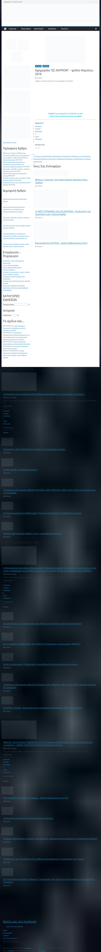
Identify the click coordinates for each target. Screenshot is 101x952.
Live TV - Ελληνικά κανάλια (10, 265)
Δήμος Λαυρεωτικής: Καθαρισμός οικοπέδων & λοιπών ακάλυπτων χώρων (40, 664)
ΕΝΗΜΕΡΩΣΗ (52, 29)
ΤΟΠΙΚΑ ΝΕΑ (12, 29)
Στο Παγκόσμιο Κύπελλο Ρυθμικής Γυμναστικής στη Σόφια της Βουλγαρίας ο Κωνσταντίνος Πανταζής (49, 880)
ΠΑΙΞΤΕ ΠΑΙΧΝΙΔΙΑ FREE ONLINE (12, 267)
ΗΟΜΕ (5, 930)
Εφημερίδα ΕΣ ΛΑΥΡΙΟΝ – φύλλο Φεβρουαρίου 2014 (61, 242)
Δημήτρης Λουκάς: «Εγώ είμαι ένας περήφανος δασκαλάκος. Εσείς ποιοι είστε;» (43, 707)
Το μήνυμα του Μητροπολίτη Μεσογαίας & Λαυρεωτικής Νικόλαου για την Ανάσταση (65, 155)
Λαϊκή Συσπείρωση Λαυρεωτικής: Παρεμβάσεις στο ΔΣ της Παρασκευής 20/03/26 (14, 328)
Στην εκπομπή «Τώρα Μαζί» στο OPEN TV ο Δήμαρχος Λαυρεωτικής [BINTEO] (41, 643)
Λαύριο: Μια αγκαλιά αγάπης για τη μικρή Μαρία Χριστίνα (32, 533)
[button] (17, 28)
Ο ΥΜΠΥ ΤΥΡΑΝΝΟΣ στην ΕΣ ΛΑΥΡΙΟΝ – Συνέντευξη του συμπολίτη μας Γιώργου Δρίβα (63, 212)
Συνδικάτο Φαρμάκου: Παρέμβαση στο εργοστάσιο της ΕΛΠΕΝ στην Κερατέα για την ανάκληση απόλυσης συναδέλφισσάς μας (16, 236)
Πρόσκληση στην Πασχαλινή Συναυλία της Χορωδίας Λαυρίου (34, 449)
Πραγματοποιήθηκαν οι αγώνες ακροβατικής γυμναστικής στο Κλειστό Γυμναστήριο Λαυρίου (50, 838)
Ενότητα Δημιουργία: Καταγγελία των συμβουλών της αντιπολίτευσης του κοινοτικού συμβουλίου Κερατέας (14, 164)
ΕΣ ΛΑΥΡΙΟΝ (38, 66)
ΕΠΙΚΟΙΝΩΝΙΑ (7, 933)
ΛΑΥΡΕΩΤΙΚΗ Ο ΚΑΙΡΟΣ (9, 142)
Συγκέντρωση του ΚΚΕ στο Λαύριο (20, 469)
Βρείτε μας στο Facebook (19, 921)
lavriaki (14, 397)
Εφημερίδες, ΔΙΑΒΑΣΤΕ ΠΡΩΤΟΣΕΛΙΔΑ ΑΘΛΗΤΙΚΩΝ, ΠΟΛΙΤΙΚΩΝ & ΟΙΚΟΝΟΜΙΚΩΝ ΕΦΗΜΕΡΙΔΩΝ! (15, 288)
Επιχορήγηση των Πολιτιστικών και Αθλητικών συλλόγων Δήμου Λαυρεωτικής (42, 623)
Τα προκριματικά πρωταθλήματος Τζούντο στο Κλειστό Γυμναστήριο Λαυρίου (42, 513)
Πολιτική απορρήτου (9, 270)
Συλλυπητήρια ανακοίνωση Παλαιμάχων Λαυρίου (28, 818)
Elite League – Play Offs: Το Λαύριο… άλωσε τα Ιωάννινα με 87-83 (35, 797)
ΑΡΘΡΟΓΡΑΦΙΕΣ (38, 29)
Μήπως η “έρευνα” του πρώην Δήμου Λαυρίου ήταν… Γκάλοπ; (61, 181)
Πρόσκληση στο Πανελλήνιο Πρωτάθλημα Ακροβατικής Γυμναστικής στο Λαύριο (43, 394)
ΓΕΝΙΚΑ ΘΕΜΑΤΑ (26, 29)
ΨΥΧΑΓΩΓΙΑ (64, 29)
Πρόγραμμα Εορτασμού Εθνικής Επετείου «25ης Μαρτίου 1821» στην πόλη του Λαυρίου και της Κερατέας (49, 491)
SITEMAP (6, 936)
